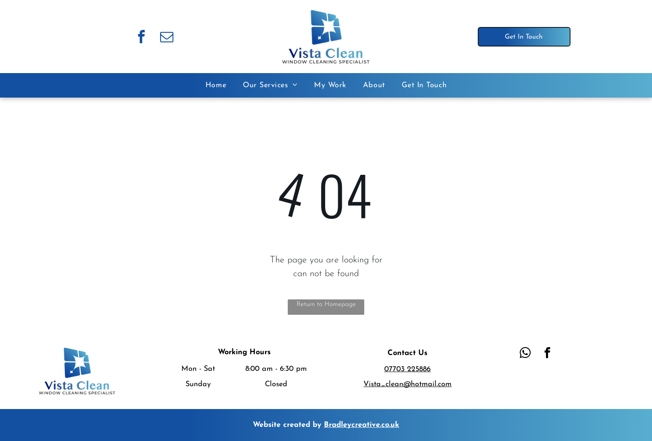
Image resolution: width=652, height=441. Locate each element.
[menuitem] (216, 85)
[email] (167, 38)
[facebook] (141, 38)
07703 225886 (407, 369)
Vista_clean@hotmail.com (407, 384)
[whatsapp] (525, 354)
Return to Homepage (326, 304)
